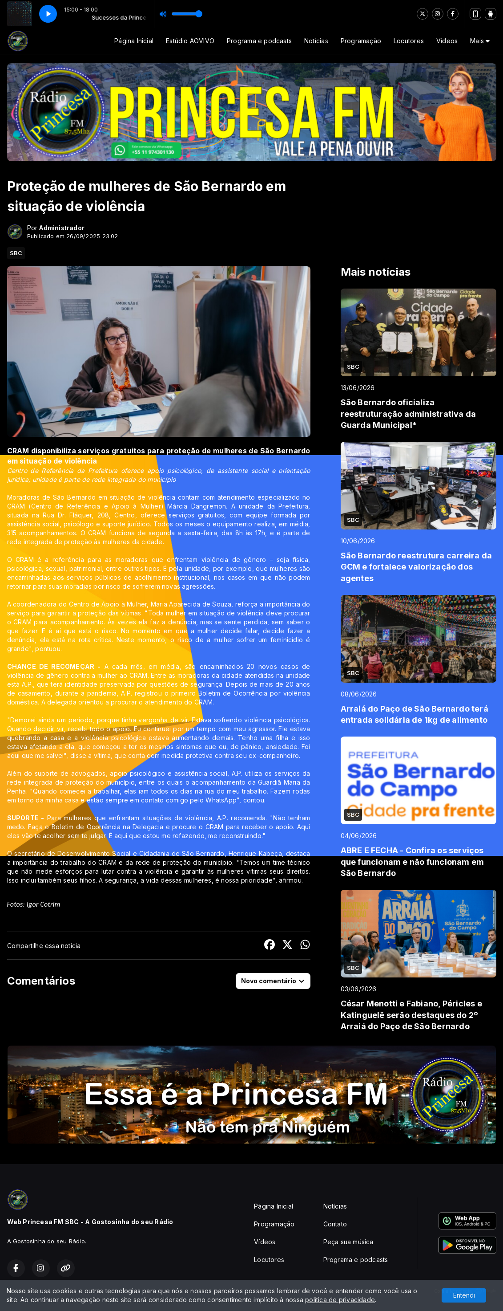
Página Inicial (133, 41)
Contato (335, 1224)
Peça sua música (348, 1242)
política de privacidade (340, 1299)
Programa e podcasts (259, 41)
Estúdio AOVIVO (190, 41)
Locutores (409, 41)
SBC (16, 252)
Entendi (464, 1295)
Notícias (316, 41)
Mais (480, 41)
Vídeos (447, 41)
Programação (361, 41)
